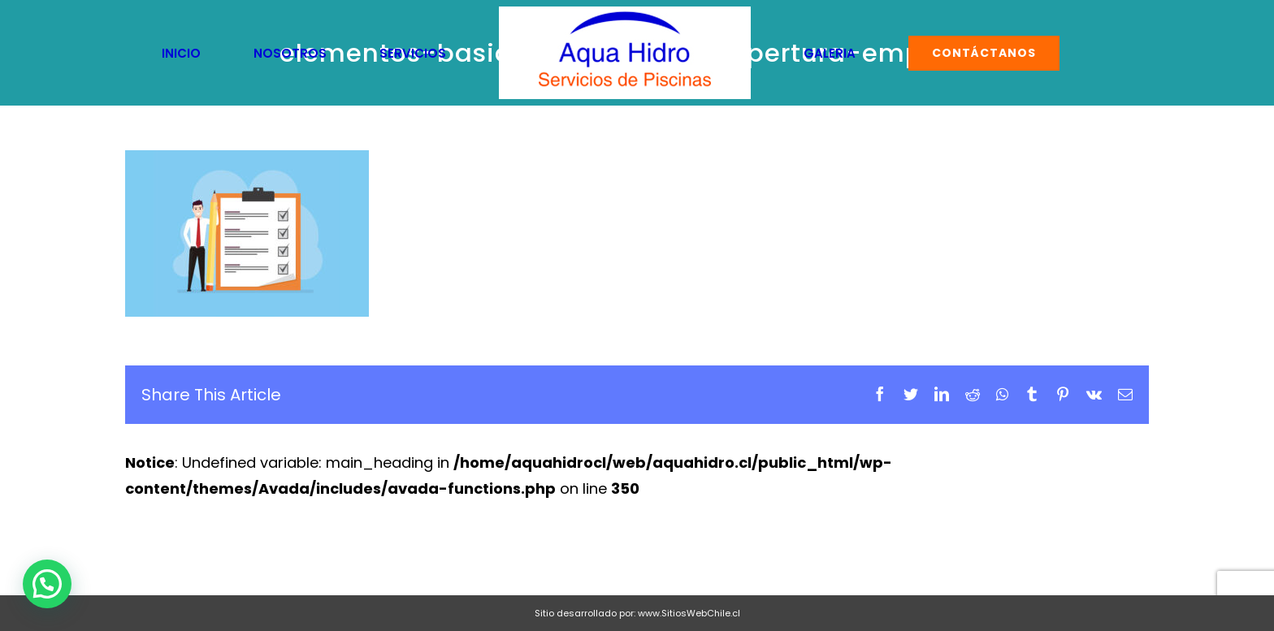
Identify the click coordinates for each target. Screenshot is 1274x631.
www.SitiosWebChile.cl (689, 613)
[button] (47, 584)
